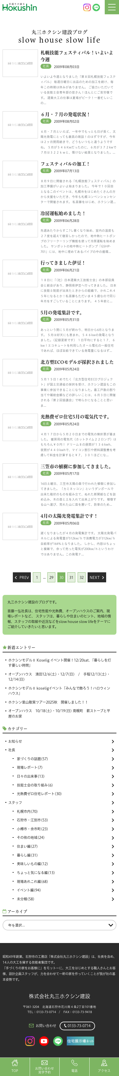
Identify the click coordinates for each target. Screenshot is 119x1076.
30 (61, 577)
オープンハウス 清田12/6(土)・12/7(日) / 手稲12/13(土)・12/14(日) (59, 677)
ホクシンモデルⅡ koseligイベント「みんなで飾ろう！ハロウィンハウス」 (59, 691)
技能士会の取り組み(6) (65, 785)
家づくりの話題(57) (65, 759)
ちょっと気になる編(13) (65, 873)
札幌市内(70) (65, 811)
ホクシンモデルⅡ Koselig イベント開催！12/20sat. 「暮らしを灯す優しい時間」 (59, 663)
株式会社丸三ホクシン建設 (59, 996)
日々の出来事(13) (65, 776)
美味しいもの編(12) (65, 864)
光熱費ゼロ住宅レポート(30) (65, 794)
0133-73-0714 (77, 1026)
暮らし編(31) (65, 855)
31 (71, 577)
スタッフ (61, 803)
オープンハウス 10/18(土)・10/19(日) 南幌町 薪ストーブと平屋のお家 (59, 713)
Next (97, 577)
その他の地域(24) (65, 837)
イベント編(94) (65, 890)
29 (51, 577)
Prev (22, 577)
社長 (61, 750)
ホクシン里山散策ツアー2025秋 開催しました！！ (48, 702)
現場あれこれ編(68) (65, 882)
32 (82, 577)
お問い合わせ (42, 1025)
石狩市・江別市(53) (65, 820)
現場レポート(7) (65, 767)
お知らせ (61, 741)
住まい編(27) (65, 846)
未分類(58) (65, 899)
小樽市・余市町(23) (65, 829)
